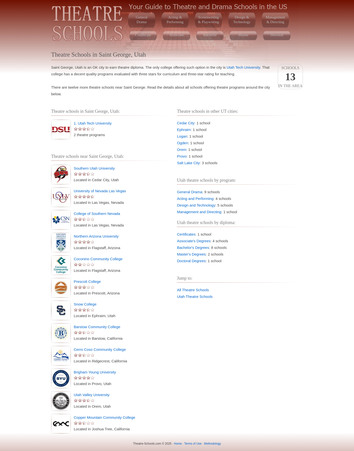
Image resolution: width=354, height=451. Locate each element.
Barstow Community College (97, 327)
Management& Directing (275, 19)
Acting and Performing (195, 198)
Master (243, 35)
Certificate (143, 35)
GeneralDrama (141, 19)
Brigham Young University (95, 372)
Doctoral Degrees (191, 261)
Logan (182, 136)
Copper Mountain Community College (104, 417)
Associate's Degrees (193, 241)
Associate (176, 35)
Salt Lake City (188, 163)
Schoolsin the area (290, 77)
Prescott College (87, 281)
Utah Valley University (92, 395)
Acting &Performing (175, 19)
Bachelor (210, 35)
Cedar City (185, 123)
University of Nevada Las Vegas (100, 191)
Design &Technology (242, 19)
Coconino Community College (98, 259)
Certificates (186, 234)
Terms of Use (193, 443)
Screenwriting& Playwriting (208, 19)
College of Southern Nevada (97, 213)
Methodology (212, 443)
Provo (182, 156)
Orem (181, 149)
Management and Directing (199, 212)
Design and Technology (196, 205)
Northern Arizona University (96, 236)
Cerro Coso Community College (100, 349)
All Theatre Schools (193, 290)
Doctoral (276, 35)
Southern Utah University (94, 168)
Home (178, 443)
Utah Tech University (243, 67)
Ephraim (184, 130)
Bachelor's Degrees (193, 247)
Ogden (182, 143)
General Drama (189, 192)
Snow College (85, 304)
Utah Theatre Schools (195, 296)
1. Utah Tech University (93, 123)
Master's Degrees (191, 254)
